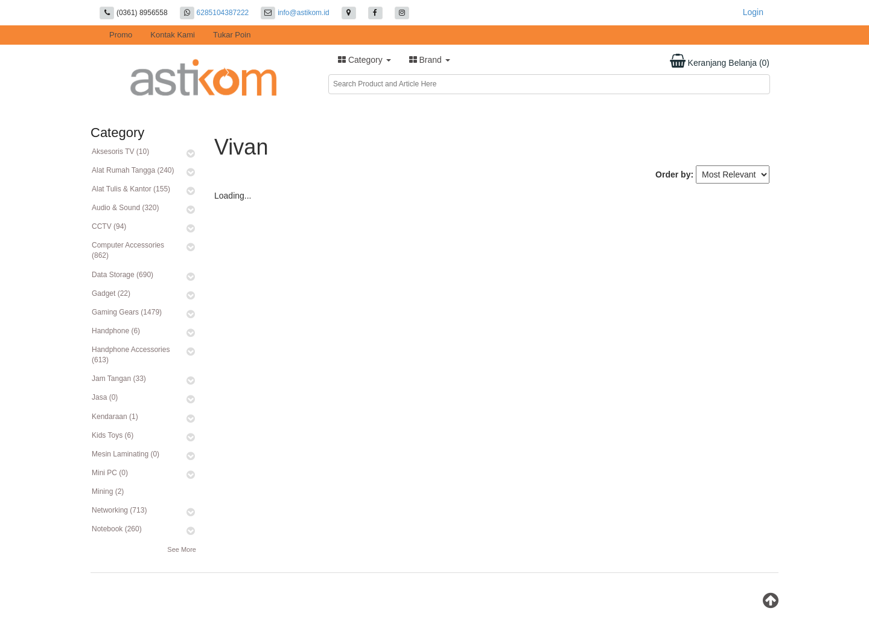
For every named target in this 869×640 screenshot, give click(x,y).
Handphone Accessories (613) (131, 354)
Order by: (674, 174)
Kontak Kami (172, 34)
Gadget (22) (111, 293)
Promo (120, 34)
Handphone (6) (116, 331)
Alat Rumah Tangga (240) (133, 170)
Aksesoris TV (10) (120, 151)
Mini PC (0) (110, 473)
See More (181, 549)
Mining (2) (108, 491)
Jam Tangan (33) (119, 378)
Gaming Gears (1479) (127, 312)
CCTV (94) (109, 226)
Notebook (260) (117, 529)
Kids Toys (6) (112, 435)
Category (364, 60)
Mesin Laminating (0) (125, 454)
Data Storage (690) (122, 274)
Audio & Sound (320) (125, 207)
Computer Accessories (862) (128, 250)
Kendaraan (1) (115, 416)
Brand (429, 60)
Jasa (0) (105, 397)
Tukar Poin (231, 34)
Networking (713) (119, 510)
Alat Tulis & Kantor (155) (131, 189)
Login (753, 12)
